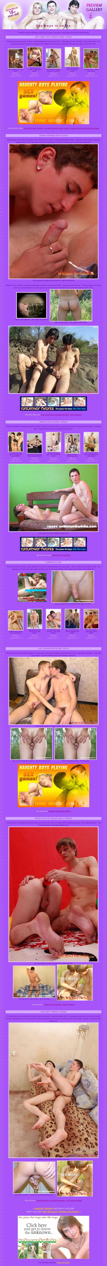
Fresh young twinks (61, 555)
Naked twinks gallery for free (84, 128)
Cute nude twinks (74, 1200)
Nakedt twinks (43, 1208)
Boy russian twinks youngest (61, 1212)
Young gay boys (63, 1262)
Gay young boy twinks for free (55, 415)
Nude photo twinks (52, 1004)
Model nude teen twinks (59, 811)
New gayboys (76, 415)
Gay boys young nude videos (57, 128)
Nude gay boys (68, 1004)
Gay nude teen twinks (33, 128)
